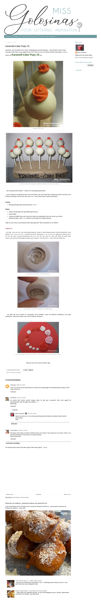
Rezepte (16, 36)
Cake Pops (24, 36)
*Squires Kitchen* (19, 234)
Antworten (13, 392)
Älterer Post (67, 494)
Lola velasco (14, 430)
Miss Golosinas (19, 413)
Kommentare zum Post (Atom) (20, 497)
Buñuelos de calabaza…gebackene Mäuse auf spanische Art (26, 503)
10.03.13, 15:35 (21, 397)
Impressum (52, 36)
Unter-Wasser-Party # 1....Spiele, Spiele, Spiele (28, 580)
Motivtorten (34, 36)
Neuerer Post (9, 494)
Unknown (13, 385)
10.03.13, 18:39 (32, 413)
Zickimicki (13, 397)
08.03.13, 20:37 (21, 385)
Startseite (8, 36)
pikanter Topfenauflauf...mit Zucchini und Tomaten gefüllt (31, 591)
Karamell (18, 372)
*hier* (32, 196)
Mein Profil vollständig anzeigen (84, 57)
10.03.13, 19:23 (22, 430)
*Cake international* (50, 234)
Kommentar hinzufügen (13, 443)
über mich (43, 36)
